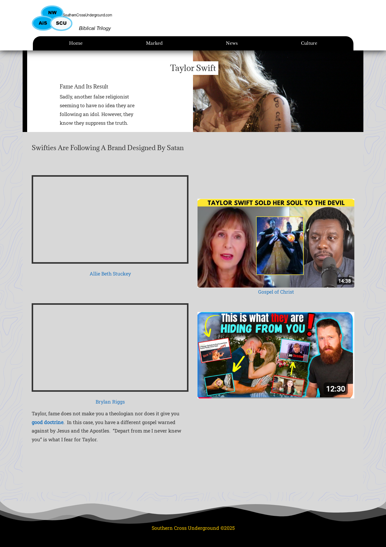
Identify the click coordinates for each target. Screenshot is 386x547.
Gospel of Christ (276, 291)
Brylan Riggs (110, 401)
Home (76, 43)
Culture (309, 43)
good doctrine (47, 422)
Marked (154, 43)
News (232, 43)
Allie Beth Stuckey (110, 273)
